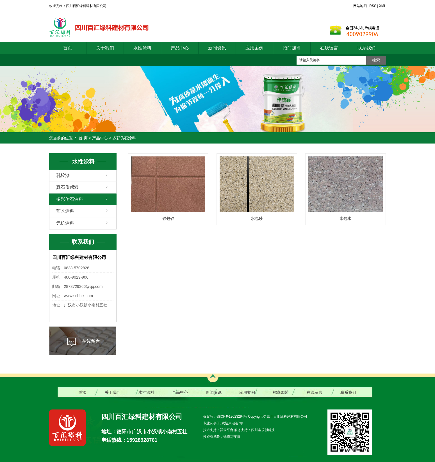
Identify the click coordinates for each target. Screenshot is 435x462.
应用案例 (254, 47)
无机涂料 (65, 223)
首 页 (83, 138)
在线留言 (329, 47)
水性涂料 (142, 47)
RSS (372, 6)
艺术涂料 (65, 211)
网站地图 (360, 6)
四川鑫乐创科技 (263, 430)
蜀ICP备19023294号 (232, 416)
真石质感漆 (67, 187)
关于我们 (105, 47)
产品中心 (180, 47)
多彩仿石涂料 (124, 138)
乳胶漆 (63, 175)
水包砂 (257, 218)
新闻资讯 (217, 47)
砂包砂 (168, 218)
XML (382, 6)
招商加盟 (292, 47)
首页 (67, 47)
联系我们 (366, 47)
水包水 (345, 218)
